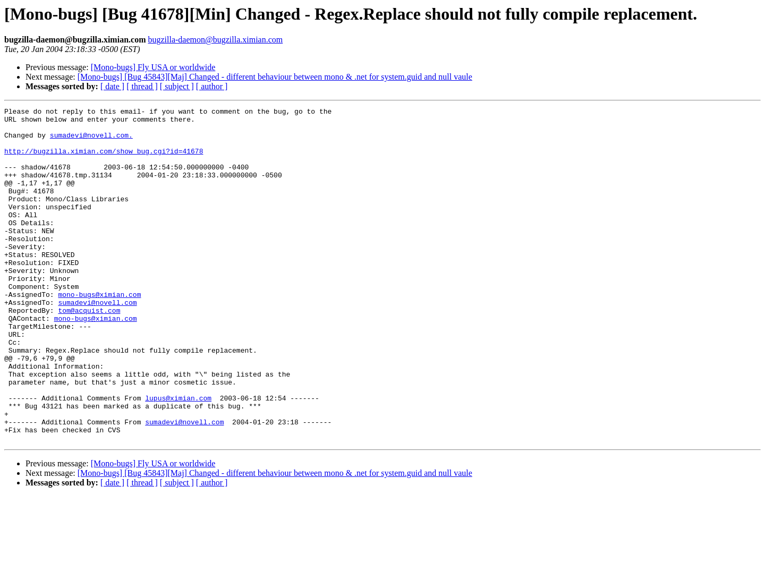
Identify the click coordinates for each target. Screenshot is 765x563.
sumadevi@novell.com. (91, 141)
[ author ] (212, 86)
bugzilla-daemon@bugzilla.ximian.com (215, 39)
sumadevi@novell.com (97, 342)
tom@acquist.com (89, 351)
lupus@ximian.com (178, 457)
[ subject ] (177, 86)
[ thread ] (142, 86)
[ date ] (112, 86)
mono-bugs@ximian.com (99, 332)
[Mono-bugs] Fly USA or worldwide (153, 67)
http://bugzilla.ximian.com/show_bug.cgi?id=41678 (103, 160)
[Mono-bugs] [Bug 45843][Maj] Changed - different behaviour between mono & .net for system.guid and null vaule (275, 76)
